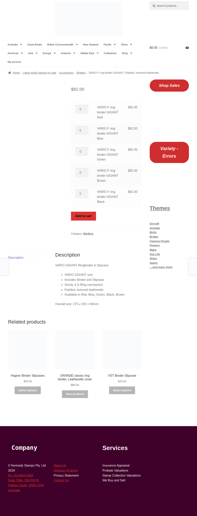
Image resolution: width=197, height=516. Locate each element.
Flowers (155, 245)
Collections (110, 53)
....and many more (161, 267)
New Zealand (90, 44)
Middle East (87, 53)
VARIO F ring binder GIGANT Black (107, 196)
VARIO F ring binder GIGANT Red (107, 112)
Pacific (107, 44)
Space (154, 262)
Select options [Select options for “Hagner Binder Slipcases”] (27, 390)
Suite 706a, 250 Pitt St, (24, 480)
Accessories (66, 72)
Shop (125, 53)
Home (16, 72)
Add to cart (83, 216)
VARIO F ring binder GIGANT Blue (107, 133)
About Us (60, 465)
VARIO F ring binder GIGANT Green (107, 154)
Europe (47, 53)
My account (14, 61)
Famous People (159, 241)
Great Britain (34, 44)
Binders (81, 72)
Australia (13, 44)
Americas (13, 53)
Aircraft (154, 223)
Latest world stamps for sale (39, 72)
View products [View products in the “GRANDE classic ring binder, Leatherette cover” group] (75, 394)
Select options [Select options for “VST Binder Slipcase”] (122, 390)
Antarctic (66, 53)
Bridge (154, 236)
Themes (160, 208)
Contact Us (61, 480)
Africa (124, 44)
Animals (155, 228)
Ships (153, 258)
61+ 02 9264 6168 (20, 475)
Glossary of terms (66, 470)
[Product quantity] (81, 109)
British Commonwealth (60, 44)
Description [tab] (15, 257)
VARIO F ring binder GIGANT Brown (107, 175)
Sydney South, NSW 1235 (26, 485)
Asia (30, 53)
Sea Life (155, 254)
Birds (153, 232)
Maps (153, 249)
